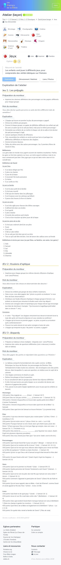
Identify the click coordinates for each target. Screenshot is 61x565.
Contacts (34, 549)
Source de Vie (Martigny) (11, 537)
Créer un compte (37, 532)
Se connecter (35, 530)
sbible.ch (6, 559)
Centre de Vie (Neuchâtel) (12, 542)
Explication (9, 79)
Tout (4, 19)
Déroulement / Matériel (28, 79)
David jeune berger (44, 19)
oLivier (36, 554)
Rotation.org (7, 549)
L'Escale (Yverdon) (9, 539)
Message (37, 552)
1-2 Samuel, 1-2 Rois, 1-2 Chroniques (21, 19)
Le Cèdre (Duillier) (9, 530)
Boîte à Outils (8, 557)
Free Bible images (9, 554)
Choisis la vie (7, 552)
